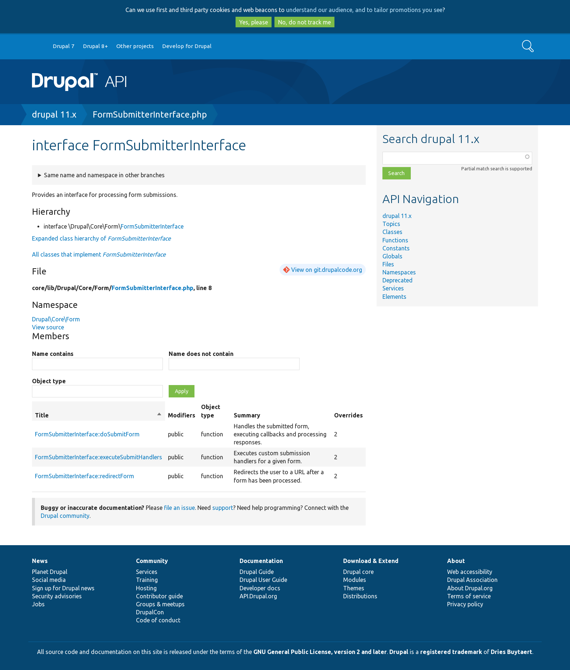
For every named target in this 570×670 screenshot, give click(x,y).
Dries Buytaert (511, 652)
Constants (396, 248)
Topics (391, 224)
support (222, 507)
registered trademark (451, 652)
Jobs (38, 604)
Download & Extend (370, 561)
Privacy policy (465, 604)
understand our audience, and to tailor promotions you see (364, 10)
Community (152, 561)
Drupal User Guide (263, 579)
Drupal (398, 652)
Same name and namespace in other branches (104, 175)
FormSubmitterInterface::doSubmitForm (87, 434)
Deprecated (397, 280)
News (40, 561)
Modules (354, 579)
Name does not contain (201, 353)
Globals (392, 256)
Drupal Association (472, 579)
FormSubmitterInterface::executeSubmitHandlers (98, 457)
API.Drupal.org (258, 596)
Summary (247, 415)
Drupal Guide (257, 571)
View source (48, 327)
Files (388, 264)
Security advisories (57, 596)
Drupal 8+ (95, 46)
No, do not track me (304, 22)
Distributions (360, 596)
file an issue (179, 507)
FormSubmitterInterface (152, 226)
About (456, 561)
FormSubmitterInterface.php (150, 114)
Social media (49, 579)
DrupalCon (150, 612)
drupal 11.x (54, 114)
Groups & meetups (160, 604)
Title (98, 415)
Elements (394, 296)
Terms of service (469, 596)
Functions (395, 240)
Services (393, 288)
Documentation (261, 561)
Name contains (52, 353)
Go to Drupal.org (39, 46)
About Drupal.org (470, 588)
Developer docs (260, 588)
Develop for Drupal (187, 46)
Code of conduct (158, 620)
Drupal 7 (64, 46)
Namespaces (399, 272)
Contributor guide (159, 596)
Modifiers (181, 415)
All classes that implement (99, 254)
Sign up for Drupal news (63, 588)
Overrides (348, 415)
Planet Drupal (49, 571)
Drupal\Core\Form (56, 319)
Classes (392, 232)
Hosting (146, 588)
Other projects (135, 46)
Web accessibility (469, 571)
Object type (49, 381)
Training (147, 579)
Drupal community (65, 515)
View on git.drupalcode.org (326, 269)
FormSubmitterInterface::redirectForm (84, 476)
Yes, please (253, 22)
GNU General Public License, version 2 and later (320, 652)
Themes (353, 588)
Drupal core (358, 571)
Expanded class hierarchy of (101, 238)
